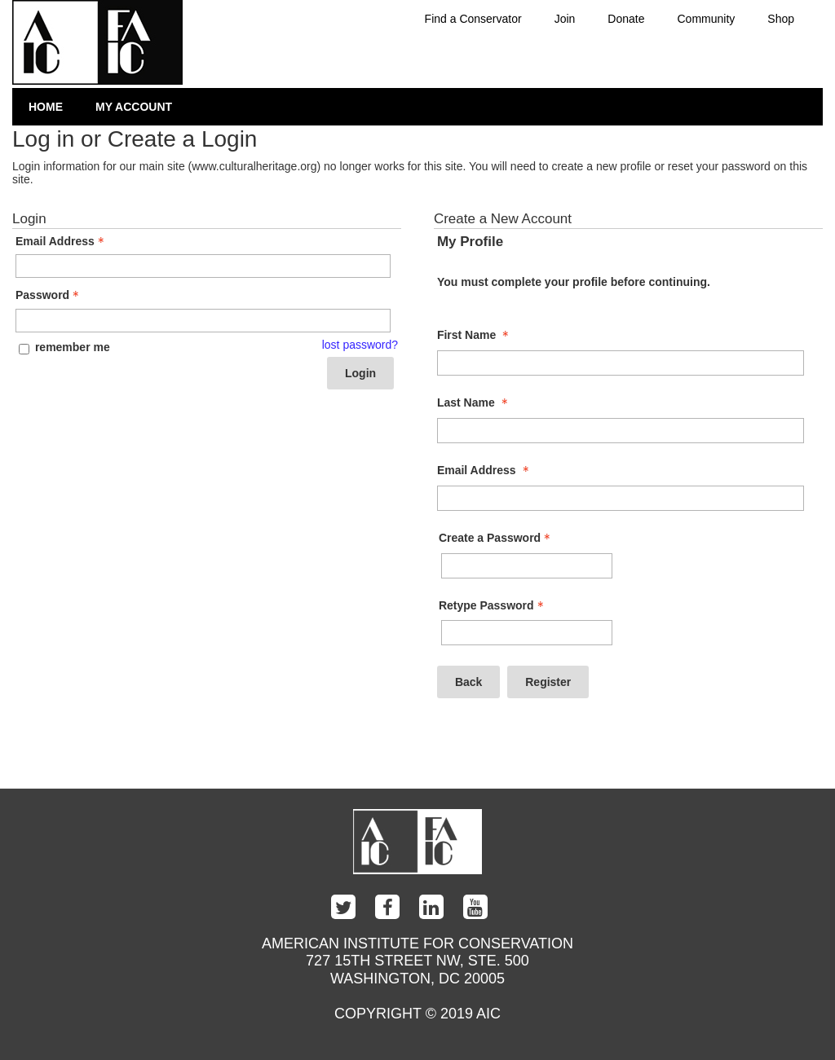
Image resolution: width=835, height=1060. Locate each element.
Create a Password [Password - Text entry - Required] (496, 537)
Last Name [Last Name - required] (474, 402)
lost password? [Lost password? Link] (360, 344)
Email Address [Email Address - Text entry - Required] (61, 241)
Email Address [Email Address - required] (484, 470)
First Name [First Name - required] (474, 334)
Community (707, 18)
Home (46, 106)
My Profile (470, 241)
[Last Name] (620, 430)
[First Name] (620, 363)
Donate (625, 18)
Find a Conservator (473, 18)
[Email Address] (620, 498)
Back (468, 681)
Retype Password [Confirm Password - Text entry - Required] (493, 605)
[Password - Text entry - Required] (203, 320)
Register (548, 681)
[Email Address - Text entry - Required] (203, 266)
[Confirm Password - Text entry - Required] (526, 632)
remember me (72, 347)
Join (565, 18)
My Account (133, 106)
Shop (780, 18)
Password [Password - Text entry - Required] (48, 294)
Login (360, 373)
